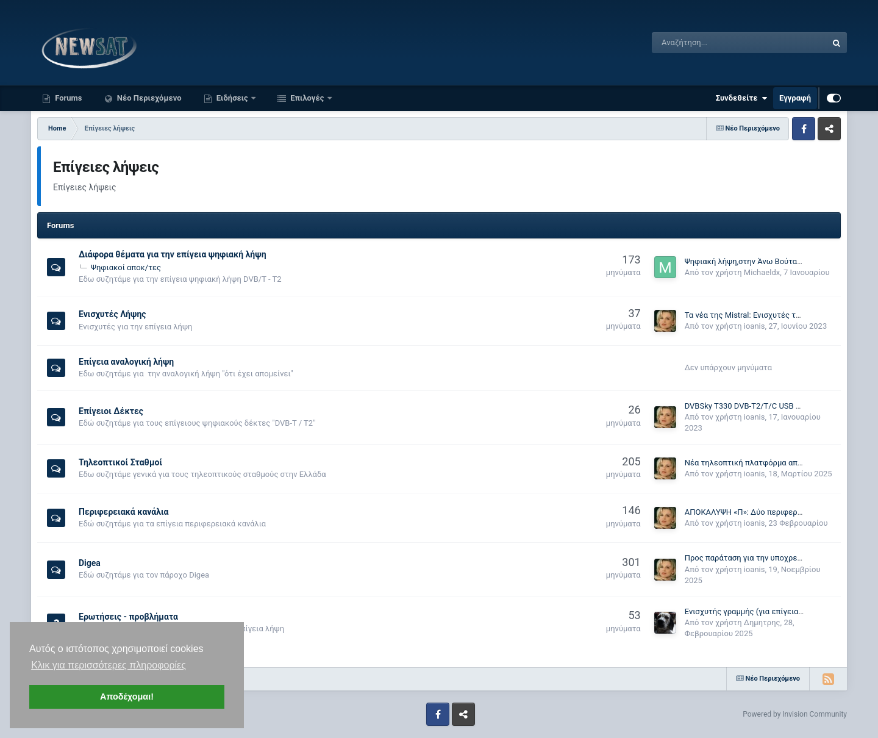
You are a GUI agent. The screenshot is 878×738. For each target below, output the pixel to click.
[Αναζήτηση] (708, 42)
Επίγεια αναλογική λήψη (126, 362)
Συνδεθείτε (741, 98)
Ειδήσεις (232, 97)
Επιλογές (307, 97)
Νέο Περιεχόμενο (148, 97)
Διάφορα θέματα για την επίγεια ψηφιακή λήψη (172, 254)
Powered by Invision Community (795, 714)
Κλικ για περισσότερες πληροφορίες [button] (108, 665)
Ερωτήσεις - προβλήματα (128, 617)
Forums (67, 97)
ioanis (754, 326)
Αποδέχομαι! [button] (127, 696)
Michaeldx (762, 272)
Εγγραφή (795, 97)
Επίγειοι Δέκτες (111, 411)
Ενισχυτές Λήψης (112, 314)
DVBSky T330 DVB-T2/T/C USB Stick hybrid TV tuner (777, 405)
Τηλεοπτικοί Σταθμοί (120, 462)
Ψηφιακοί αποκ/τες (126, 267)
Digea (90, 563)
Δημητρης (762, 622)
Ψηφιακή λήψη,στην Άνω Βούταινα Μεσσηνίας (767, 261)
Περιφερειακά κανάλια (123, 512)
